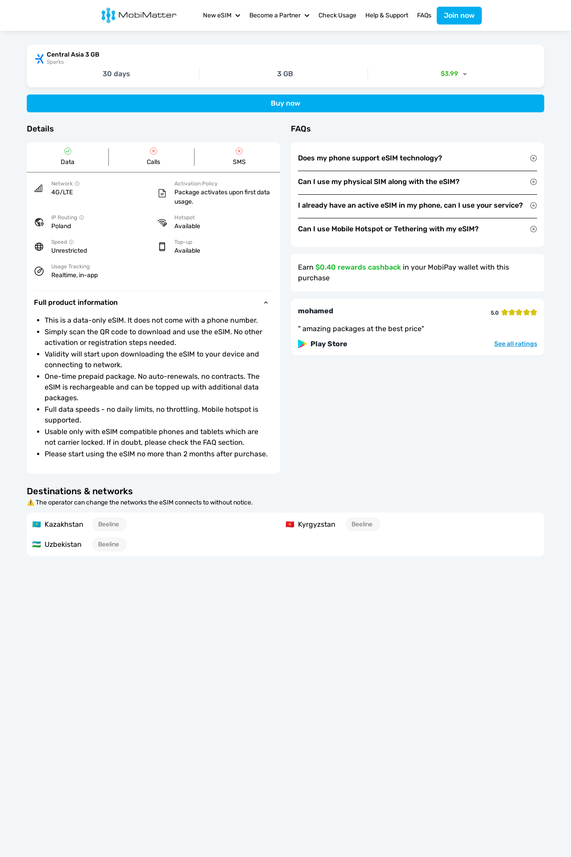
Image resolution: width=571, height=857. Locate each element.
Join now (459, 15)
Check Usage (337, 15)
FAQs (424, 15)
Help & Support (386, 15)
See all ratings (515, 344)
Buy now (285, 103)
